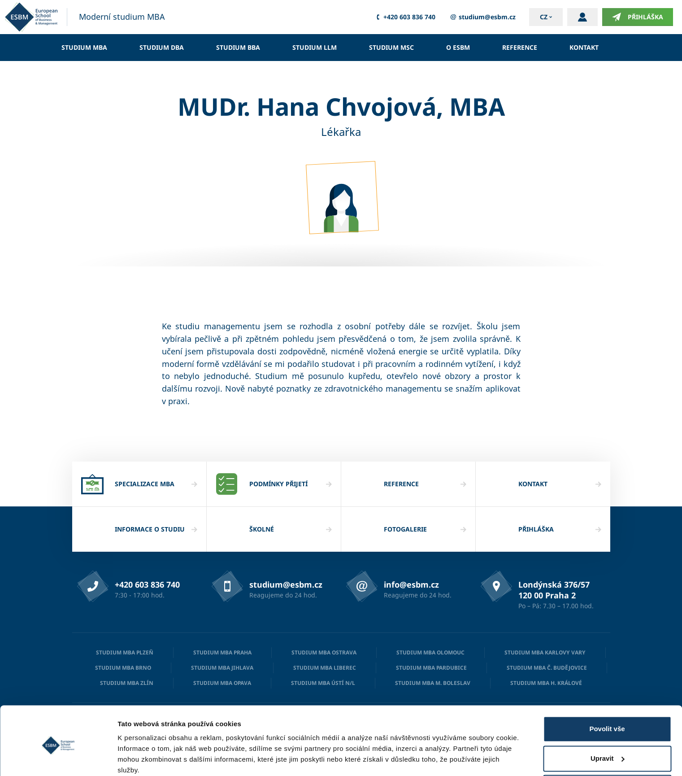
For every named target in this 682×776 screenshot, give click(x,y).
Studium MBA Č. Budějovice (547, 667)
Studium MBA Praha (222, 652)
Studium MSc (391, 47)
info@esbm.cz (411, 584)
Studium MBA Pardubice (431, 667)
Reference (519, 47)
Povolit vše (607, 692)
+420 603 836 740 (404, 17)
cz (543, 17)
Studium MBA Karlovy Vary (545, 652)
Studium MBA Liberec (324, 667)
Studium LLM (314, 47)
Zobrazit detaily (142, 758)
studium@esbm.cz (482, 17)
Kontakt (584, 47)
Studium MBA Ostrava (323, 652)
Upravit (608, 721)
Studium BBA (238, 47)
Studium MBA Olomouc (430, 652)
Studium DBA (161, 47)
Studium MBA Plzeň (124, 652)
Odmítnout (607, 751)
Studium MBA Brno (123, 667)
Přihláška (637, 17)
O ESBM (458, 47)
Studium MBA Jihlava (222, 667)
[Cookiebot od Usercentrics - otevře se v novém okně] (58, 758)
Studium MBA (84, 47)
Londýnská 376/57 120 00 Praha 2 (554, 590)
